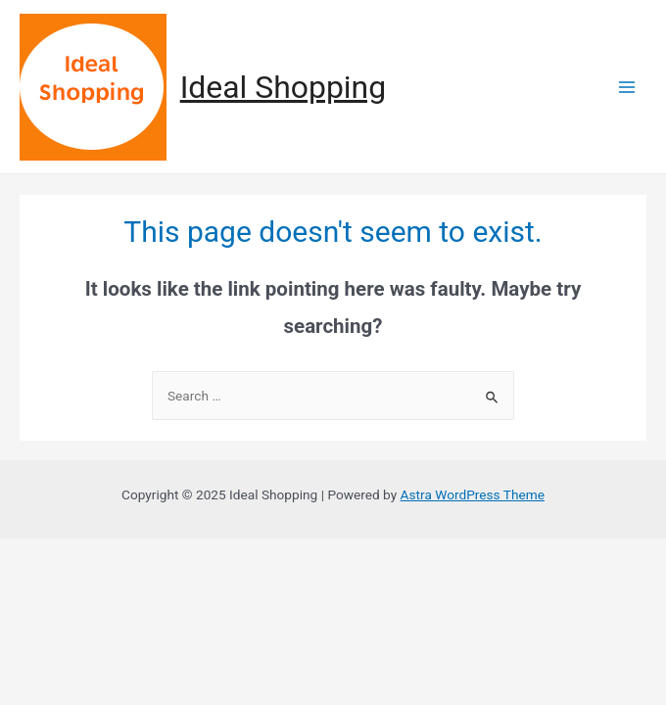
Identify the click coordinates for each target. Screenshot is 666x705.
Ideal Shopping (283, 87)
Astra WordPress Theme (473, 494)
